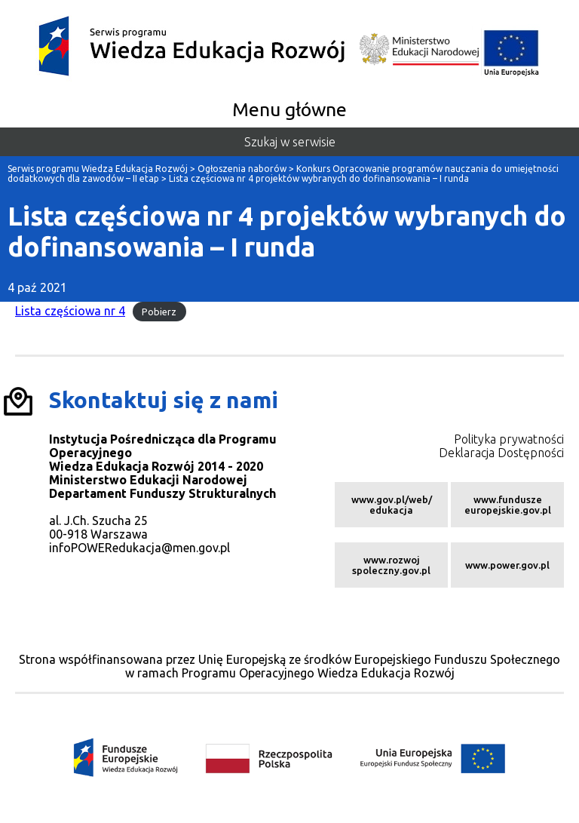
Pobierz (159, 311)
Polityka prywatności (509, 439)
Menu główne (289, 109)
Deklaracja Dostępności (501, 452)
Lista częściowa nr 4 (70, 311)
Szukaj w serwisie (289, 142)
